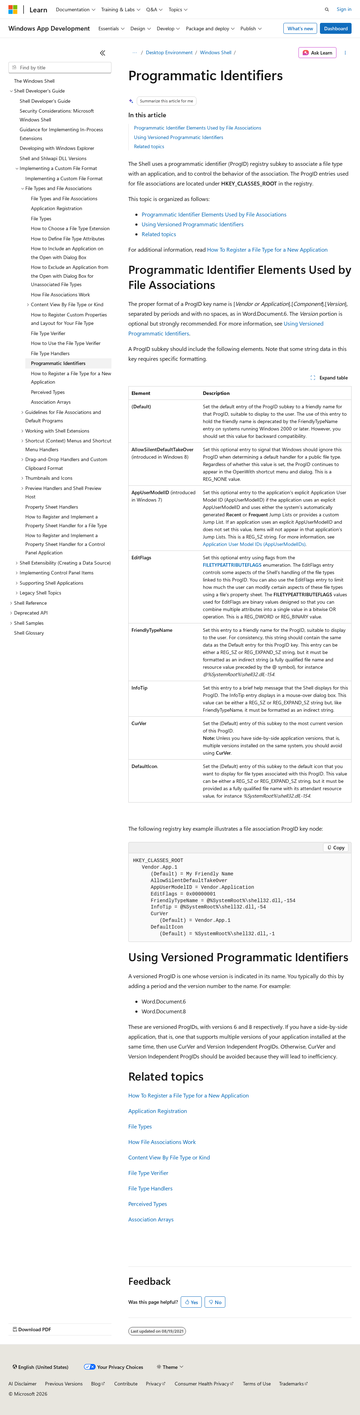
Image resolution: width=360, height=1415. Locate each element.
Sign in (344, 9)
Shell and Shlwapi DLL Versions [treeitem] (53, 158)
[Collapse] (102, 52)
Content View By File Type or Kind (169, 1157)
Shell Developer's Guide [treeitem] (45, 101)
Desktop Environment (169, 52)
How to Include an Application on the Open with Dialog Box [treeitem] (67, 252)
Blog (96, 1383)
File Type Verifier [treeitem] (48, 333)
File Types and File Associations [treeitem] (64, 198)
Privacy (153, 1383)
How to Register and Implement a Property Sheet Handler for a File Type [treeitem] (66, 521)
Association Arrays (151, 1219)
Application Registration (157, 1110)
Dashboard (336, 28)
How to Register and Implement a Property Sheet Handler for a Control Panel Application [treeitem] (65, 544)
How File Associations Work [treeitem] (60, 294)
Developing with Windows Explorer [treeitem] (57, 148)
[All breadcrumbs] (134, 52)
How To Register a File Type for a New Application (267, 249)
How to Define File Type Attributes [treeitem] (67, 238)
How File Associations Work (162, 1141)
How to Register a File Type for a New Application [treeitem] (71, 377)
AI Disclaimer (22, 1383)
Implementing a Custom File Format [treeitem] (64, 178)
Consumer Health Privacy (202, 1383)
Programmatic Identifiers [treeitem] (58, 363)
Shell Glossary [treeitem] (29, 632)
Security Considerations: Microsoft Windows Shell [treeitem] (57, 115)
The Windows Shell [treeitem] (34, 80)
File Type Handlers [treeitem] (50, 353)
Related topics (149, 146)
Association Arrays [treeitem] (51, 401)
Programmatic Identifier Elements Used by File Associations (197, 127)
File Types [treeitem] (41, 218)
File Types (140, 1126)
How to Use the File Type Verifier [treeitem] (66, 343)
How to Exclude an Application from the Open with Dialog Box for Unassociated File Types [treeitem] (69, 276)
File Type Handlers (150, 1188)
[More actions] (345, 52)
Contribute (125, 1383)
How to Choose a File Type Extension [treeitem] (70, 228)
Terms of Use (257, 1383)
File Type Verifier (148, 1172)
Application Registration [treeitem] (56, 208)
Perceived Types (147, 1203)
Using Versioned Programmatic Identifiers (178, 137)
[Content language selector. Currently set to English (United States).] (40, 1367)
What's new (300, 28)
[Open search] (327, 9)
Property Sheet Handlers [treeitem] (51, 506)
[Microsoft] (13, 9)
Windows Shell (215, 52)
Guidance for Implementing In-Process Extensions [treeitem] (61, 134)
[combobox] (59, 67)
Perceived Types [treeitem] (48, 392)
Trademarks (291, 1383)
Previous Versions (64, 1383)
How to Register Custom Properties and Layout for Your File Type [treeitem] (69, 319)
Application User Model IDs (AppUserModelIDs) (254, 544)
